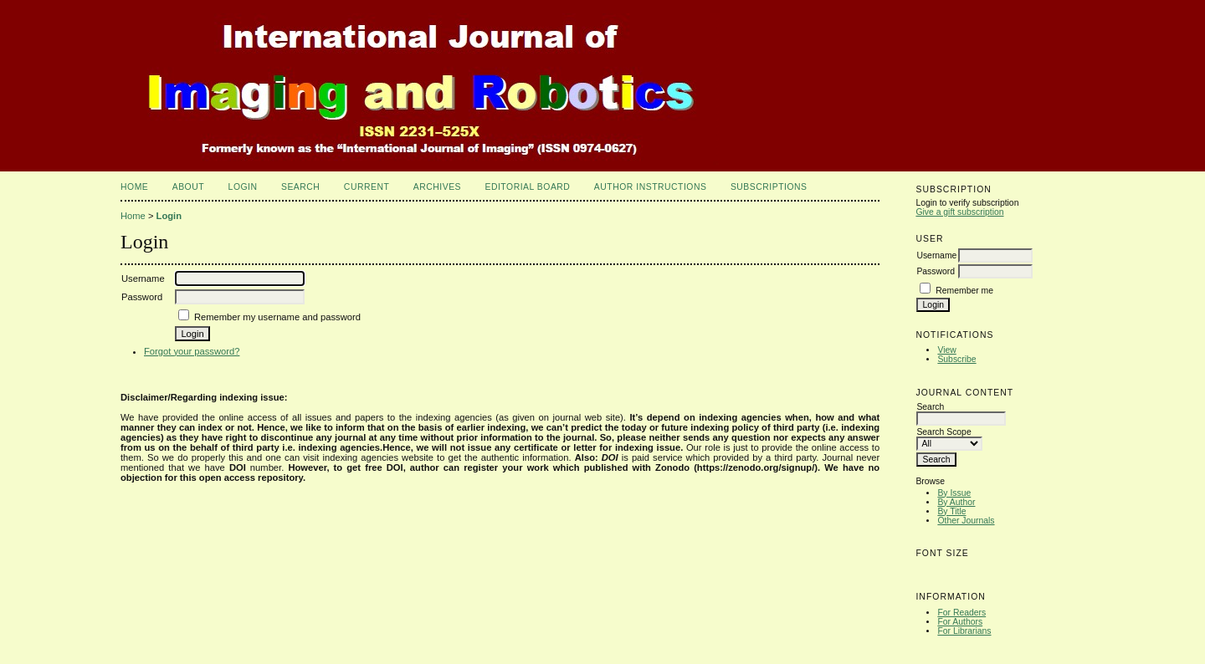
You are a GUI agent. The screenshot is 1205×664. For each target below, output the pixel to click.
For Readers (961, 612)
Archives (437, 187)
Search (300, 187)
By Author (956, 502)
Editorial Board (527, 187)
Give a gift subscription (959, 212)
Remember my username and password (277, 317)
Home (134, 187)
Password (935, 271)
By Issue (954, 493)
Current (366, 187)
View (946, 350)
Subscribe (956, 359)
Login (243, 187)
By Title (951, 511)
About (188, 187)
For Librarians (964, 631)
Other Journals (965, 520)
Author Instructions (650, 187)
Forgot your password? (191, 351)
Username (936, 255)
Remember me (964, 290)
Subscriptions (769, 187)
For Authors (959, 621)
